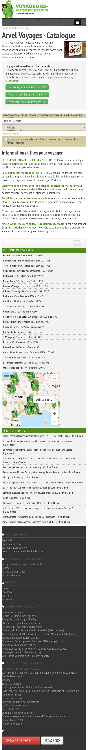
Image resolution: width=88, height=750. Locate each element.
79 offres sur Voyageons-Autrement (23, 327)
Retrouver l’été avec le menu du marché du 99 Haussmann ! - (37, 516)
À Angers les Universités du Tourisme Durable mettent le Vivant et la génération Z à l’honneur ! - (40, 460)
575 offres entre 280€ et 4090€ (23, 281)
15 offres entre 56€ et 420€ (21, 347)
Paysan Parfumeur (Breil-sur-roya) (20, 616)
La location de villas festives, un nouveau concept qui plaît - (35, 487)
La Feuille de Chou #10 (13, 698)
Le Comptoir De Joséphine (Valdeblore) (22, 626)
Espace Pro (7, 540)
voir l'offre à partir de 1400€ (24, 367)
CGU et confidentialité (13, 571)
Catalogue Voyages (20, 28)
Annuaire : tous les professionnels (27, 94)
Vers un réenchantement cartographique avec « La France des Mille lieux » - (43, 436)
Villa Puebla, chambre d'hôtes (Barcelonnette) (26, 656)
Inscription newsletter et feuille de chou (23, 564)
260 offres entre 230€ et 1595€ (23, 296)
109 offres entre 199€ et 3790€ (26, 321)
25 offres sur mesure (23, 332)
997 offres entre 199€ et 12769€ (26, 260)
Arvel (16, 42)
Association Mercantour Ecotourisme (21, 669)
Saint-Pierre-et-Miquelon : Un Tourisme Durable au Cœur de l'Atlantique (39, 672)
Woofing (6, 680)
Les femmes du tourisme (15, 705)
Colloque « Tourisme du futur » (18, 712)
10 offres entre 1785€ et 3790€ (28, 352)
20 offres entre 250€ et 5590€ (20, 342)
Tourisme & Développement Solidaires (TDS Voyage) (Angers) (34, 641)
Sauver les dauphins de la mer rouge (20, 702)
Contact (6, 568)
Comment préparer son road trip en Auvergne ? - (30, 467)
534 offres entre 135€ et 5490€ (26, 286)
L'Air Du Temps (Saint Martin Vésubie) (21, 623)
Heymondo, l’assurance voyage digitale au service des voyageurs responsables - (38, 442)
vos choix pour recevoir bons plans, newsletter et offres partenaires (42, 140)
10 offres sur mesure (24, 357)
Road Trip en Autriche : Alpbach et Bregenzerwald (27, 687)
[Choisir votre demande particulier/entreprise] (37, 741)
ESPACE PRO (52, 740)
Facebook (7, 592)
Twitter (6, 595)
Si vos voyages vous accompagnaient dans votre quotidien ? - (37, 522)
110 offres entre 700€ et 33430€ (30, 316)
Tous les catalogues (12, 612)
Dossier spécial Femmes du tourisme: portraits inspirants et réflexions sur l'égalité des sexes (40, 692)
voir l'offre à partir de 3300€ (26, 362)
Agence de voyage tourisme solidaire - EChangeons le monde (33, 716)
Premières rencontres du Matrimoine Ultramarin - (31, 503)
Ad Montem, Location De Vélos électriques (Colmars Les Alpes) (34, 648)
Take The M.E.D (10, 709)
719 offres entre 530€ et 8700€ (28, 270)
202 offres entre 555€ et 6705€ (23, 306)
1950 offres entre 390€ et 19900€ (22, 255)
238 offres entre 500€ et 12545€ (22, 301)
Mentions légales (11, 575)
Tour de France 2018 (12, 720)
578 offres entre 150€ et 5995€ (24, 276)
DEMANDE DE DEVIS (18, 740)
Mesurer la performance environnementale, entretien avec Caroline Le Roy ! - (43, 482)
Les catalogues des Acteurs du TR (27, 87)
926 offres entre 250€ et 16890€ (26, 265)
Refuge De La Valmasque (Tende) (19, 619)
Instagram (7, 599)
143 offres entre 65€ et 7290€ (20, 311)
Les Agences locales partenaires (27, 101)
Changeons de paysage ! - (20, 477)
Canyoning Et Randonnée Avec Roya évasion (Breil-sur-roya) (33, 630)
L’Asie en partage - (17, 497)
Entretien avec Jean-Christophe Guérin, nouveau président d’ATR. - (38, 492)
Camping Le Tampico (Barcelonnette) (21, 652)
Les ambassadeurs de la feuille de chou (22, 551)
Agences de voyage (12, 723)
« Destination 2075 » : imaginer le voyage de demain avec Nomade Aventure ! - (38, 509)
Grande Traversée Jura (13, 676)
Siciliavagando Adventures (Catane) (20, 637)
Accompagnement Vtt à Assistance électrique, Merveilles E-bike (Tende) (39, 634)
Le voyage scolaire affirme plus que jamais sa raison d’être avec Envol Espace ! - (38, 451)
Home (5, 28)
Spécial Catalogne (11, 683)
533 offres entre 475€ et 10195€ (26, 291)
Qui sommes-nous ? (12, 544)
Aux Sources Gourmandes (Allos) (19, 645)
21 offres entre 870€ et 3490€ (22, 337)
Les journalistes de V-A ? (14, 547)
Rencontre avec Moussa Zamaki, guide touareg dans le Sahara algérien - (41, 472)
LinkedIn (6, 588)
